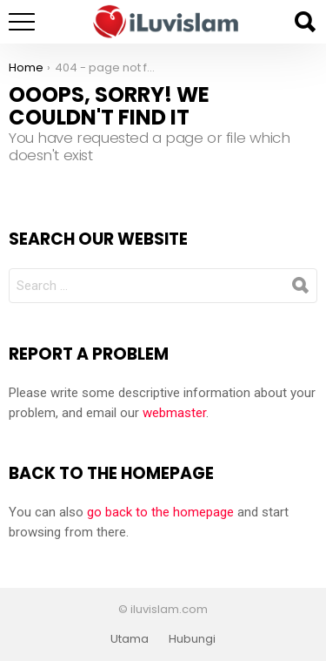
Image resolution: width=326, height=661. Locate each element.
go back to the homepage (160, 512)
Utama (129, 639)
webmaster (174, 413)
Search (304, 22)
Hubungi (192, 639)
